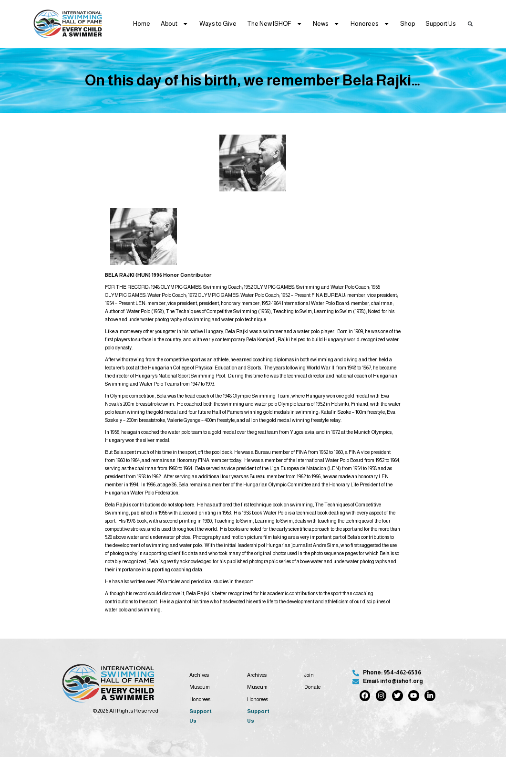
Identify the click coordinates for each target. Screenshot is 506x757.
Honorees (370, 24)
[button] (470, 23)
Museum (199, 687)
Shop (407, 23)
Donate (312, 687)
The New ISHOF (274, 24)
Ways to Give (218, 23)
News (326, 24)
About (174, 24)
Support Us (440, 23)
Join (309, 675)
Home (141, 23)
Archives (199, 675)
